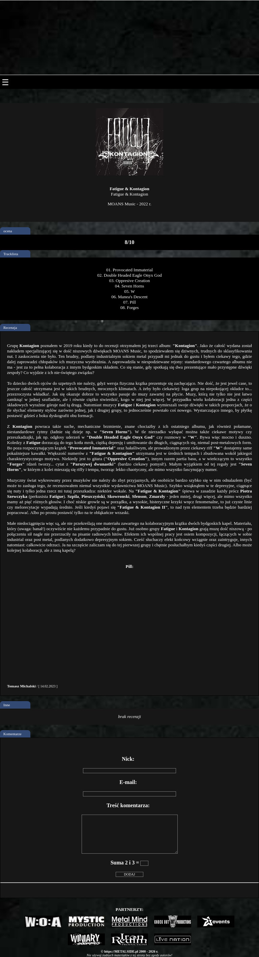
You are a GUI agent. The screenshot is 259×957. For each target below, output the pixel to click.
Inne (6, 705)
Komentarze (12, 734)
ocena (7, 231)
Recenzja (10, 328)
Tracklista (10, 254)
